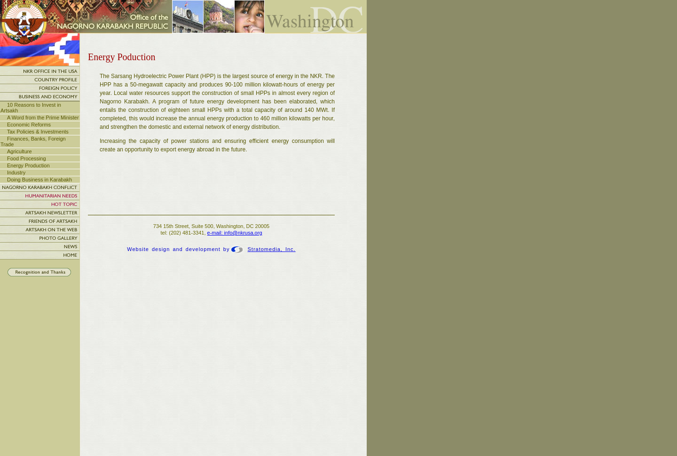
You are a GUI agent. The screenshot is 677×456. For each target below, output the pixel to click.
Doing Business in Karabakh (39, 179)
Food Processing (26, 158)
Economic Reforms (29, 124)
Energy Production (28, 165)
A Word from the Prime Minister (43, 117)
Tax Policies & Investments (38, 131)
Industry (16, 172)
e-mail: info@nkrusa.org (234, 233)
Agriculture (19, 151)
